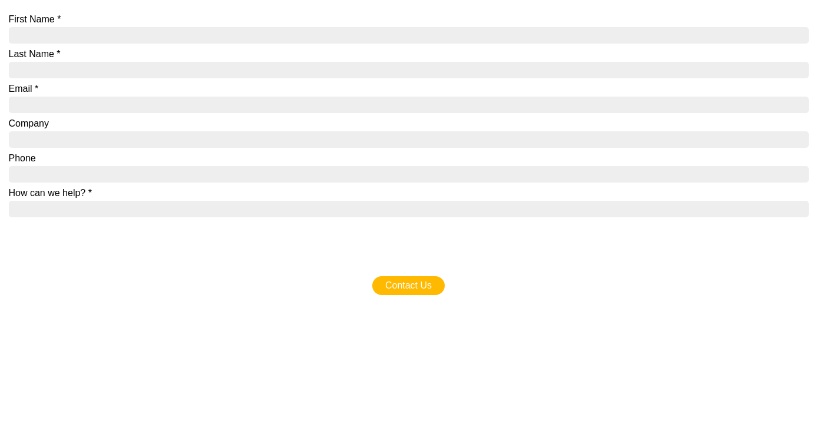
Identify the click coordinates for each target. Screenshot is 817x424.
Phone (22, 158)
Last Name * (35, 54)
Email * (24, 89)
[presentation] (98, 240)
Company (29, 123)
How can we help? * (50, 193)
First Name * (35, 19)
